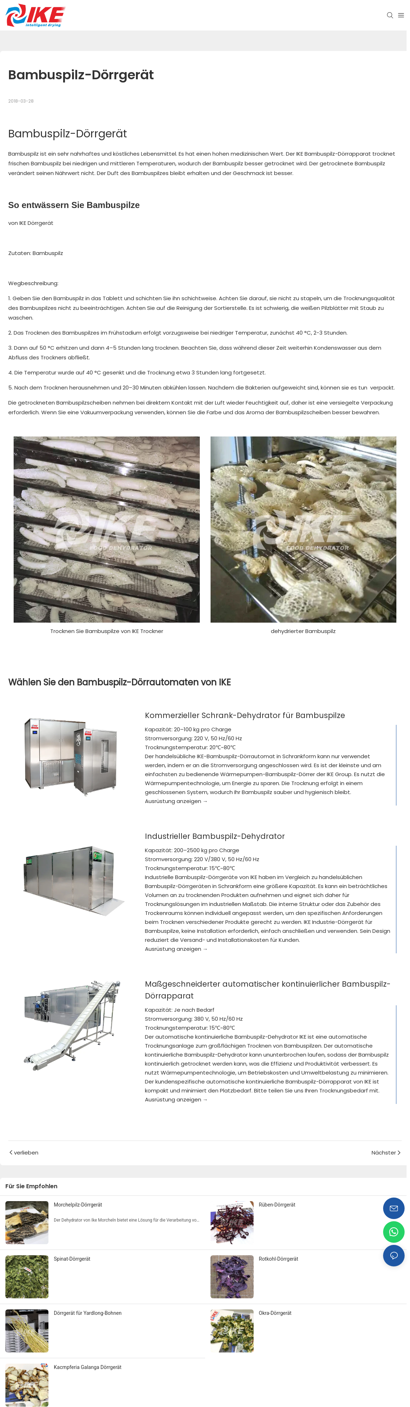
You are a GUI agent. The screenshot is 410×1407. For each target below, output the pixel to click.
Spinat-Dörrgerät (72, 1259)
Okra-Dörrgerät (275, 1313)
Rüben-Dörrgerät (277, 1205)
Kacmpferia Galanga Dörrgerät (88, 1367)
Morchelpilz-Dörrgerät (78, 1205)
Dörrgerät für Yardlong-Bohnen (88, 1313)
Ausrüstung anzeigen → (176, 801)
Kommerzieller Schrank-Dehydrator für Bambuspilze (245, 715)
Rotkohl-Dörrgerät (278, 1259)
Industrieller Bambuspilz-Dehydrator (215, 836)
